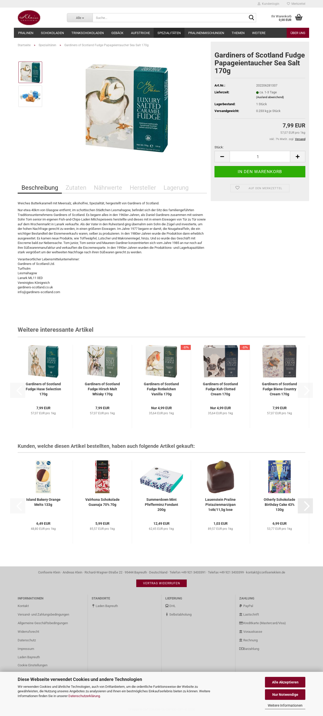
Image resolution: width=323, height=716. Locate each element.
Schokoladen (52, 33)
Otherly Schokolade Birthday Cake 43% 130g (279, 505)
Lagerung (176, 187)
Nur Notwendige (285, 695)
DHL (170, 606)
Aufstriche (140, 33)
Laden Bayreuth (29, 657)
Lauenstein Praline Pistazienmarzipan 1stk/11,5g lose (220, 505)
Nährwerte (108, 187)
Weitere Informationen (285, 705)
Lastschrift (249, 614)
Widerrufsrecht (28, 632)
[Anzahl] (260, 156)
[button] (222, 156)
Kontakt (23, 606)
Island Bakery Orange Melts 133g (43, 502)
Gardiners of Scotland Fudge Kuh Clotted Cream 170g (220, 389)
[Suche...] (80, 17)
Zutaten (76, 187)
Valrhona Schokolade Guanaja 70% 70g (102, 502)
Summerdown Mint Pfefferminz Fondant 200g (161, 505)
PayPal (246, 606)
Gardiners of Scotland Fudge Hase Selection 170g (43, 389)
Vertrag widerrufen (161, 583)
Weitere (258, 33)
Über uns (297, 33)
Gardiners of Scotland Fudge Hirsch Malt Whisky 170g (102, 389)
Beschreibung (39, 187)
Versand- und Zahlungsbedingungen (43, 614)
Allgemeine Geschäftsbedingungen (43, 623)
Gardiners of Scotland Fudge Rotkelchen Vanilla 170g (161, 389)
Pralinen (25, 33)
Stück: (219, 147)
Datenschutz (27, 640)
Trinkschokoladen (87, 33)
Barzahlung (249, 649)
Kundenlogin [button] (268, 4)
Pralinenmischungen (206, 33)
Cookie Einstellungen (32, 665)
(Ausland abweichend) (270, 97)
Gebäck (117, 33)
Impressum (26, 649)
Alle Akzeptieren (285, 682)
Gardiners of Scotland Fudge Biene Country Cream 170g (279, 389)
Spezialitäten (169, 33)
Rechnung (248, 640)
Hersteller (143, 187)
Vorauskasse (250, 632)
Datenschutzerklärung (84, 696)
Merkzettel (296, 4)
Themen (238, 33)
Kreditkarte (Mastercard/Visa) (262, 623)
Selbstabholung (178, 614)
